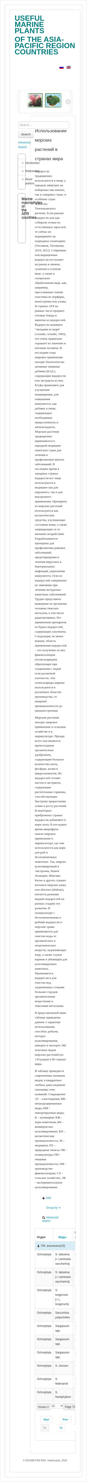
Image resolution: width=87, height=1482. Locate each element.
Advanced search (50, 1219)
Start (46, 1419)
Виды (60, 1237)
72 (44, 1427)
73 (61, 1427)
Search (26, 134)
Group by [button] (51, 1208)
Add (46, 1198)
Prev (65, 1419)
